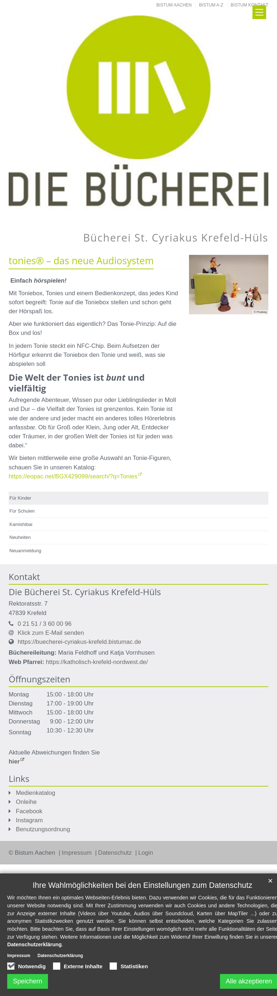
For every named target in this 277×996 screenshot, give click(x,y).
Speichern (27, 981)
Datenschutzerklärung (34, 944)
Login (145, 852)
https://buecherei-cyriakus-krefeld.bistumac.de (79, 641)
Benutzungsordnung (43, 829)
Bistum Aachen (174, 5)
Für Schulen (22, 511)
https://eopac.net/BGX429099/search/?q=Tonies (73, 476)
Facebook (29, 811)
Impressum (77, 852)
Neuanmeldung (25, 550)
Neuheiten (20, 537)
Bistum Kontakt (249, 5)
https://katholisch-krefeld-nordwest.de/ (97, 662)
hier (14, 761)
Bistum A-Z (211, 5)
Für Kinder (20, 498)
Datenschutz (115, 852)
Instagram (29, 820)
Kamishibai (20, 524)
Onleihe (26, 801)
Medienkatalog (35, 792)
